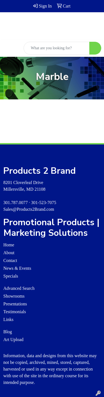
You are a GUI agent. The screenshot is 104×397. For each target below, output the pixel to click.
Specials (10, 276)
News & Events (17, 268)
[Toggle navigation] (8, 48)
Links (8, 319)
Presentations (15, 304)
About (8, 252)
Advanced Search (18, 288)
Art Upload (13, 339)
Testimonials (14, 311)
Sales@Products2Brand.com (28, 209)
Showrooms (13, 296)
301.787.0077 (15, 202)
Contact (10, 260)
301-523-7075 (43, 202)
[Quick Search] (57, 48)
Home (8, 244)
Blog (7, 331)
